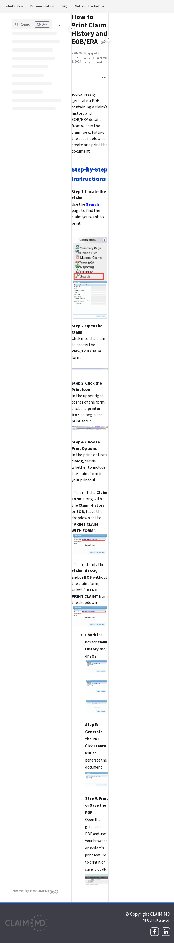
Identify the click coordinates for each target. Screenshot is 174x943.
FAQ (65, 6)
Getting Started (87, 6)
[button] (32, 24)
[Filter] (59, 24)
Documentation (42, 6)
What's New (14, 6)
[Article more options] (104, 78)
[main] (90, 457)
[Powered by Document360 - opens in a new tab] (35, 891)
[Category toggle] (71, 29)
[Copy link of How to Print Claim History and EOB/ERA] (103, 42)
